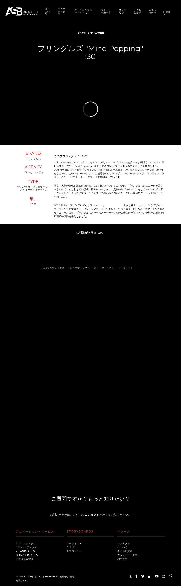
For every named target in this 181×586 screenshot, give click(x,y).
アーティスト (74, 543)
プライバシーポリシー (129, 555)
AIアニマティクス (26, 543)
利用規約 (122, 559)
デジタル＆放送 (24, 559)
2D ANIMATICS (25, 551)
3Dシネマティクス (26, 547)
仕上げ (70, 547)
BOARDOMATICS (27, 555)
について (122, 547)
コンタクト (92, 514)
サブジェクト (74, 551)
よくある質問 (124, 551)
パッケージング (114, 205)
